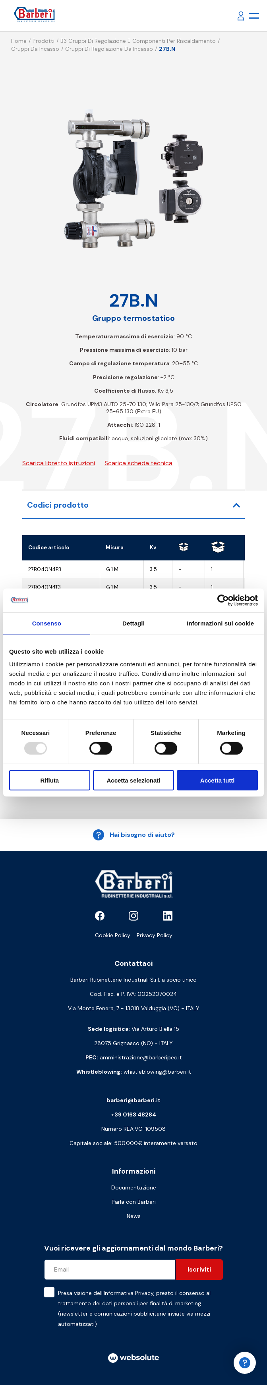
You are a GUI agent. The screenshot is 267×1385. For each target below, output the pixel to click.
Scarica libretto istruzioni (58, 463)
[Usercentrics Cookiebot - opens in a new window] (223, 600)
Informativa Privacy (128, 1293)
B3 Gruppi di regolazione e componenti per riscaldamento (138, 40)
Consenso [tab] (46, 623)
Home (19, 40)
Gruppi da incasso (35, 48)
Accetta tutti (217, 780)
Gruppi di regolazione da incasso (109, 48)
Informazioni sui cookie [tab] (220, 623)
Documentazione (133, 1187)
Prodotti (43, 40)
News (134, 1216)
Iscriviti (199, 1269)
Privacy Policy (154, 935)
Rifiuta (49, 780)
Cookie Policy (112, 935)
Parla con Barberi (134, 1201)
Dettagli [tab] (133, 623)
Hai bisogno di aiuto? (133, 835)
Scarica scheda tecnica (138, 463)
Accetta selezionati (133, 780)
